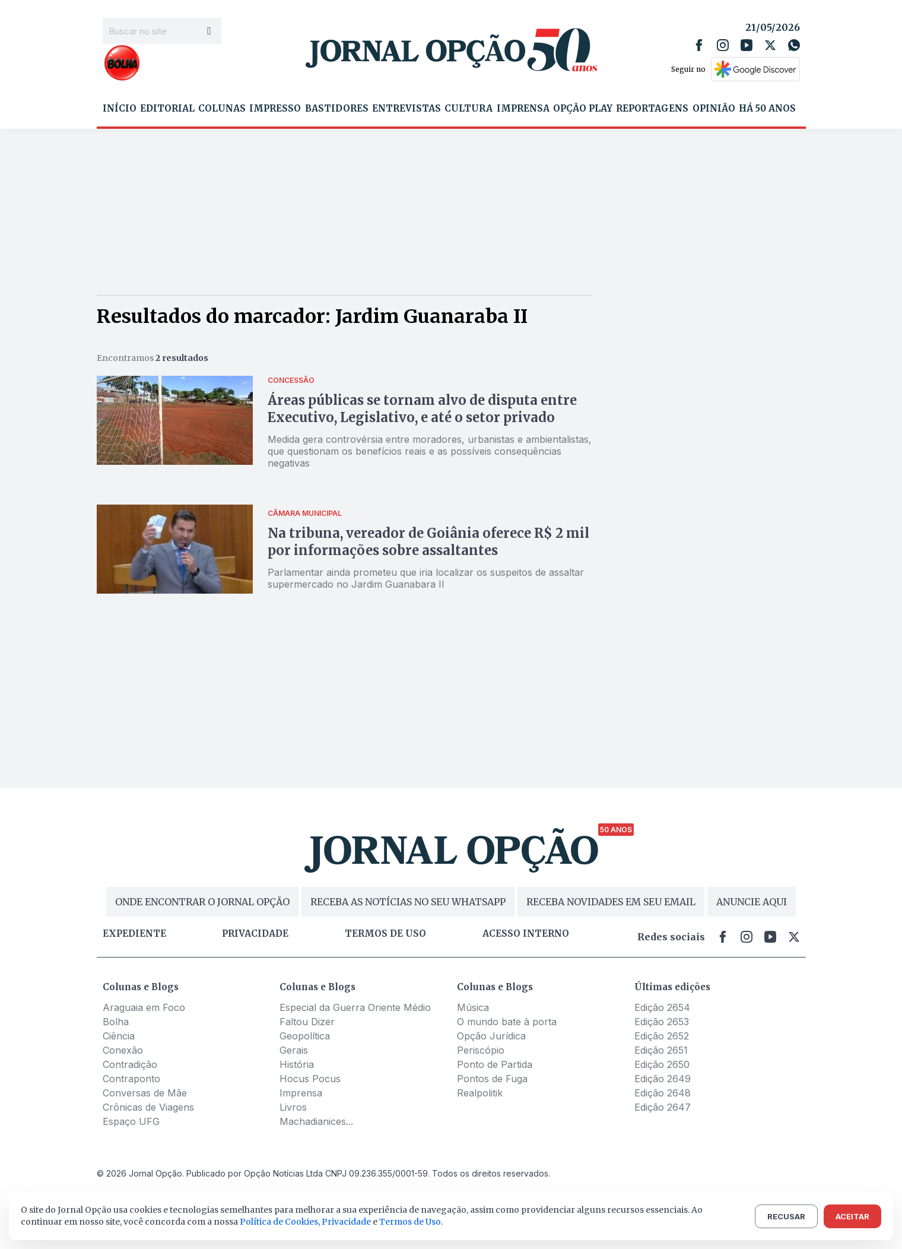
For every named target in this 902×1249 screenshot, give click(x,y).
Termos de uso (385, 933)
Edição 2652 (661, 1036)
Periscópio (480, 1050)
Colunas (222, 108)
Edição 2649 (662, 1079)
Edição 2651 (661, 1050)
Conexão (123, 1050)
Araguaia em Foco (144, 1007)
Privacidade (255, 933)
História (297, 1064)
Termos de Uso (410, 1221)
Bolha (116, 1022)
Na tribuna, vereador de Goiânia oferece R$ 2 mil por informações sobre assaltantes (428, 542)
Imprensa (523, 108)
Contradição (130, 1064)
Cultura (468, 108)
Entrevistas (406, 108)
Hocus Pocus (310, 1079)
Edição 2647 (662, 1107)
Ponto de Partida (494, 1064)
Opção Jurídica (491, 1036)
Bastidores (337, 108)
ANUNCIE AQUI (751, 902)
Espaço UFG (131, 1121)
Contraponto (131, 1079)
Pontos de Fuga (492, 1079)
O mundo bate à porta (507, 1022)
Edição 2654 (662, 1007)
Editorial (167, 108)
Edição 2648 (662, 1093)
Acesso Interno (525, 933)
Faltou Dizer (307, 1022)
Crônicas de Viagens (148, 1107)
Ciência (119, 1036)
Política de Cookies (279, 1221)
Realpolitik (480, 1093)
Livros (293, 1107)
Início (119, 108)
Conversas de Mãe (145, 1093)
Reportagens (652, 108)
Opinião (714, 108)
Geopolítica (305, 1036)
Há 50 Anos (767, 108)
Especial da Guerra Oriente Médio (355, 1007)
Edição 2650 (662, 1064)
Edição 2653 (661, 1022)
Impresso (275, 108)
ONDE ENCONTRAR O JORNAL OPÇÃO (202, 902)
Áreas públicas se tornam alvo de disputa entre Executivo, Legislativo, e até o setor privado (422, 409)
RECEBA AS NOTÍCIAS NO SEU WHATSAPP (408, 902)
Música (473, 1007)
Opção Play (582, 108)
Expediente (134, 933)
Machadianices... (316, 1121)
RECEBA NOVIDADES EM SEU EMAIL (610, 902)
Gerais (294, 1050)
